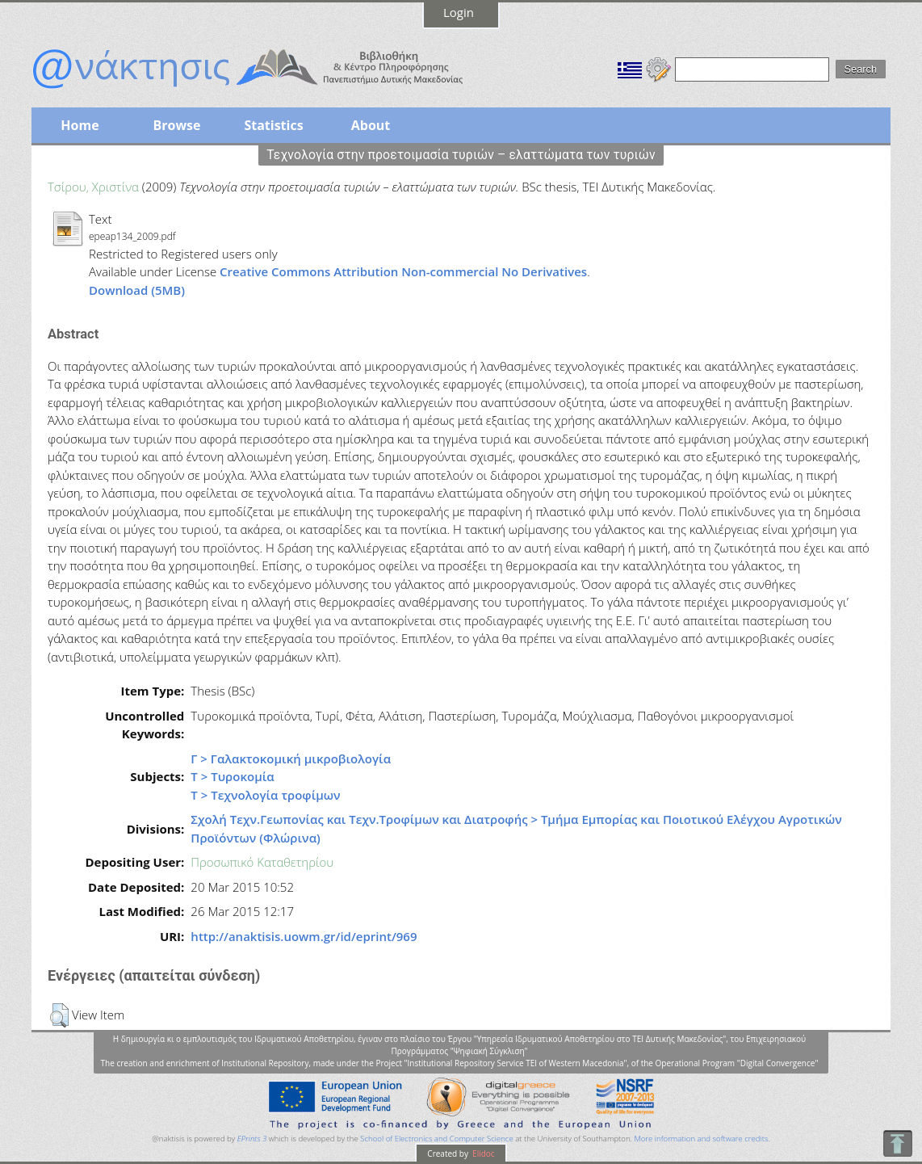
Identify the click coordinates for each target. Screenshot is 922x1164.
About (371, 125)
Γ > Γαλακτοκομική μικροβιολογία (291, 758)
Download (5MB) (137, 290)
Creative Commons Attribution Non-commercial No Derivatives (403, 271)
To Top (897, 1143)
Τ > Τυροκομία (232, 776)
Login (458, 12)
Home (79, 125)
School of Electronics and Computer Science (436, 1138)
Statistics (273, 125)
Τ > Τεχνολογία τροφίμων (265, 795)
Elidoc (483, 1153)
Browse (176, 125)
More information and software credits (701, 1138)
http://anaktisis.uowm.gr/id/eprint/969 (304, 936)
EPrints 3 (252, 1138)
